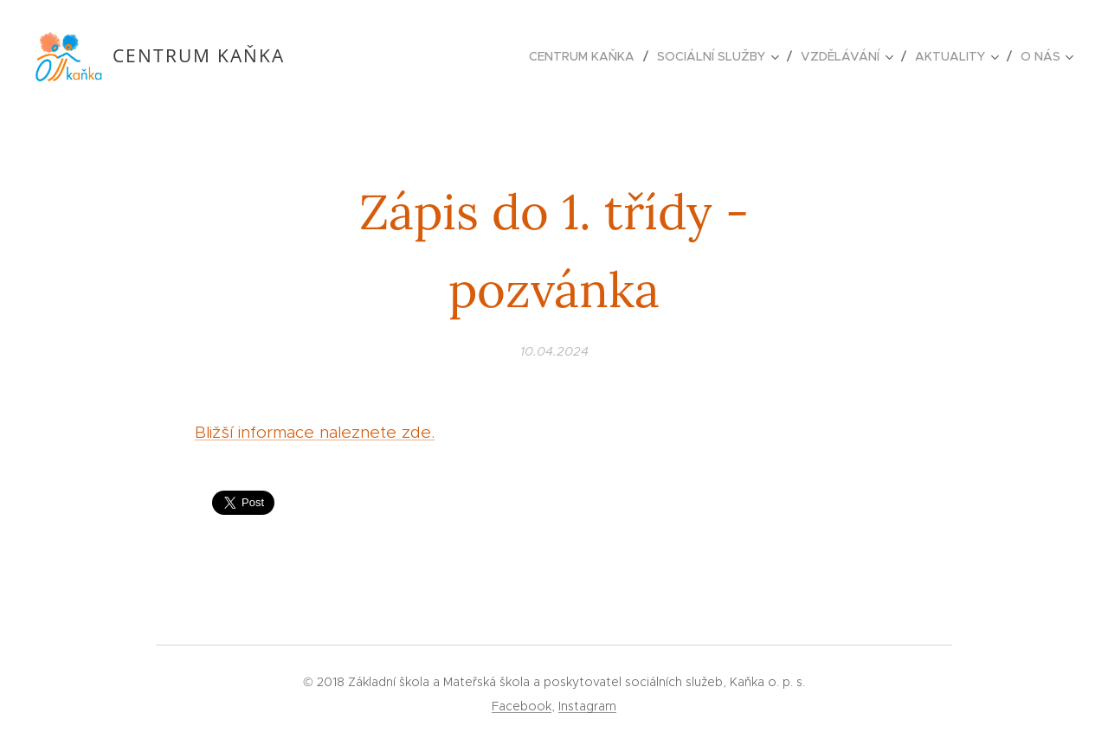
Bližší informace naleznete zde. (315, 432)
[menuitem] (586, 56)
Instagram (587, 706)
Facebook (521, 706)
